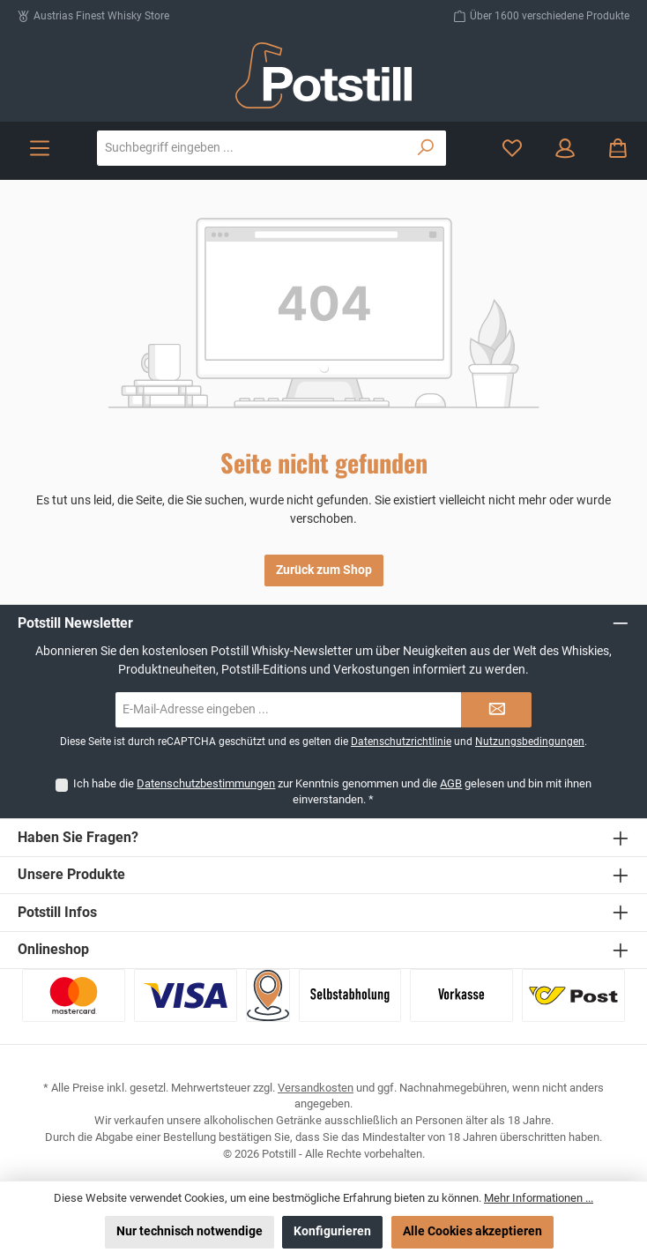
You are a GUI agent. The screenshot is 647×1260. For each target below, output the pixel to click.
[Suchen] (426, 148)
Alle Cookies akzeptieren (472, 1231)
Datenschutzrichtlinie (401, 741)
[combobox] (252, 148)
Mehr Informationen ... (538, 1197)
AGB (451, 783)
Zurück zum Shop (324, 570)
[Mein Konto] (565, 148)
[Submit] (496, 709)
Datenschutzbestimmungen (206, 783)
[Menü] (40, 148)
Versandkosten (315, 1087)
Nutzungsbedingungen (529, 741)
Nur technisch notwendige (189, 1231)
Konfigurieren (332, 1231)
